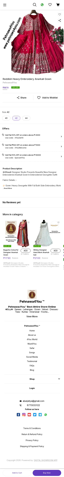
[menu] (4, 4)
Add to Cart (17, 473)
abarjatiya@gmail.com (33, 401)
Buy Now (47, 473)
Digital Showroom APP (45, 460)
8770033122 (33, 405)
